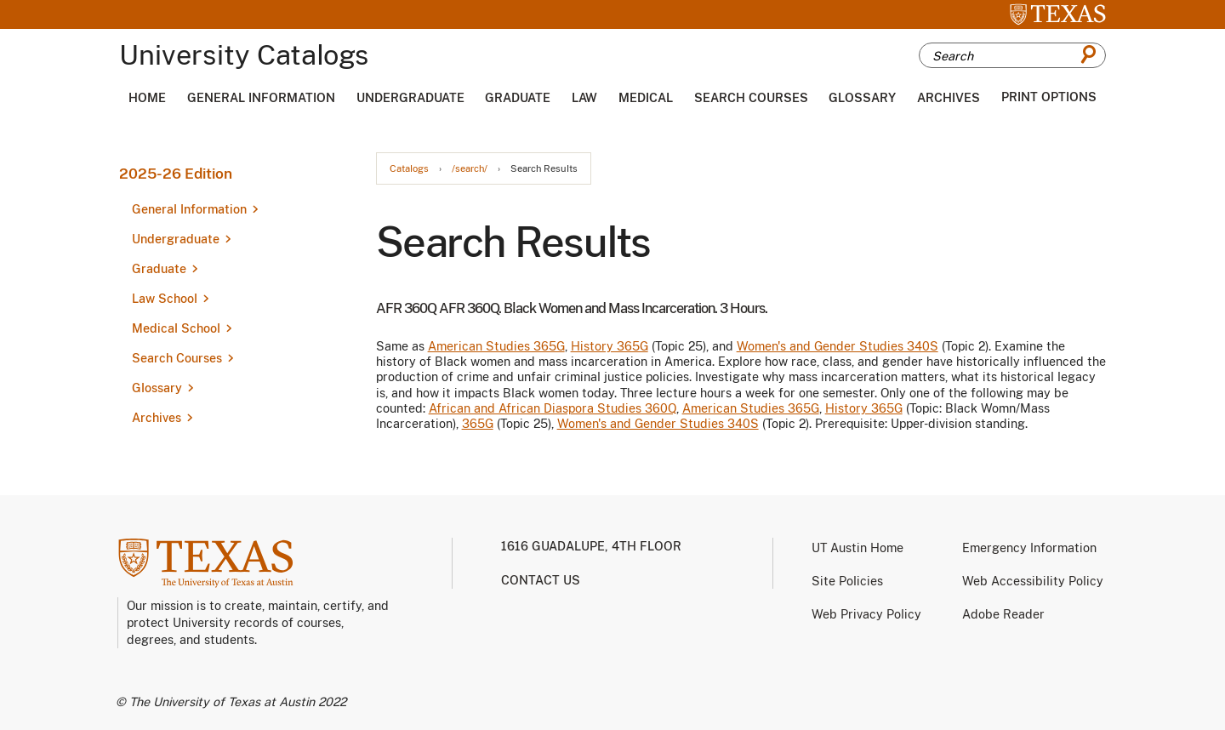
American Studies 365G (496, 346)
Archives (948, 98)
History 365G (609, 346)
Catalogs (409, 169)
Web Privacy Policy (866, 614)
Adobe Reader (1003, 614)
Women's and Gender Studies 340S (837, 346)
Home (147, 98)
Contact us (540, 580)
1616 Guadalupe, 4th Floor (591, 546)
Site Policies (847, 581)
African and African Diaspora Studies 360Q (552, 408)
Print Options (1049, 97)
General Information (261, 98)
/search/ (469, 169)
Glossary (862, 98)
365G (477, 424)
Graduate (517, 98)
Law (584, 98)
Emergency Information (1029, 548)
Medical (645, 98)
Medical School (176, 328)
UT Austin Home (857, 548)
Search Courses (751, 98)
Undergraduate (410, 98)
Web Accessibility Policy (1032, 581)
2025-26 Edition (175, 173)
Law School (164, 298)
